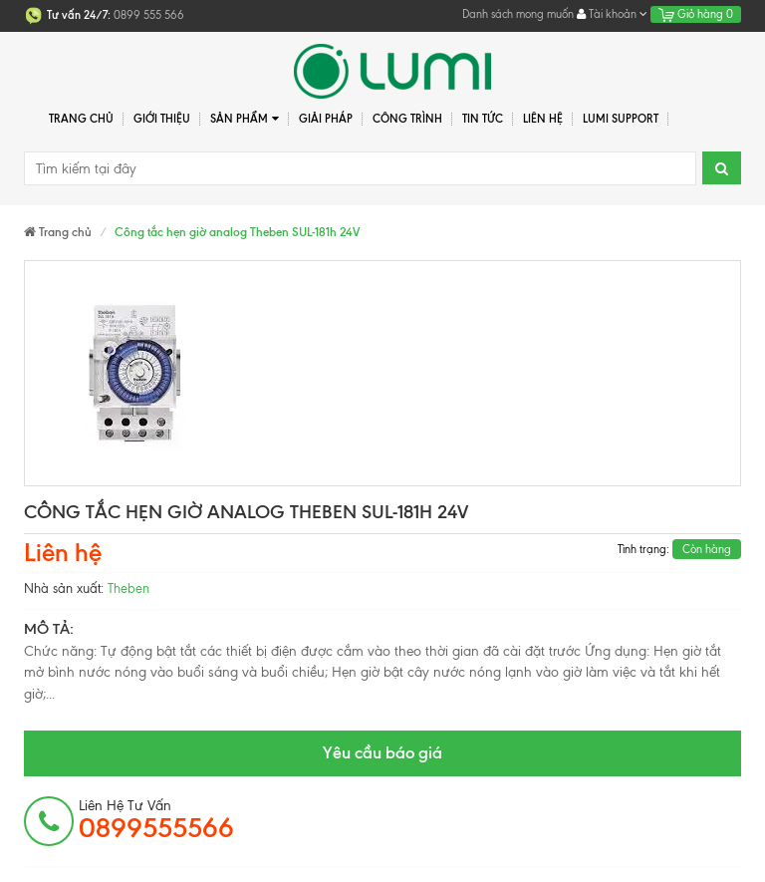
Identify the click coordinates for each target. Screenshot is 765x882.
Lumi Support (620, 119)
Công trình (407, 119)
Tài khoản (612, 14)
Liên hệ (543, 119)
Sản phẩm (244, 119)
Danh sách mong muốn (518, 14)
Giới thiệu (161, 119)
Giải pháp (326, 119)
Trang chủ (81, 119)
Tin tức (482, 119)
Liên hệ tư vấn (156, 820)
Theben (128, 588)
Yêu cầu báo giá (382, 752)
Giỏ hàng (695, 14)
